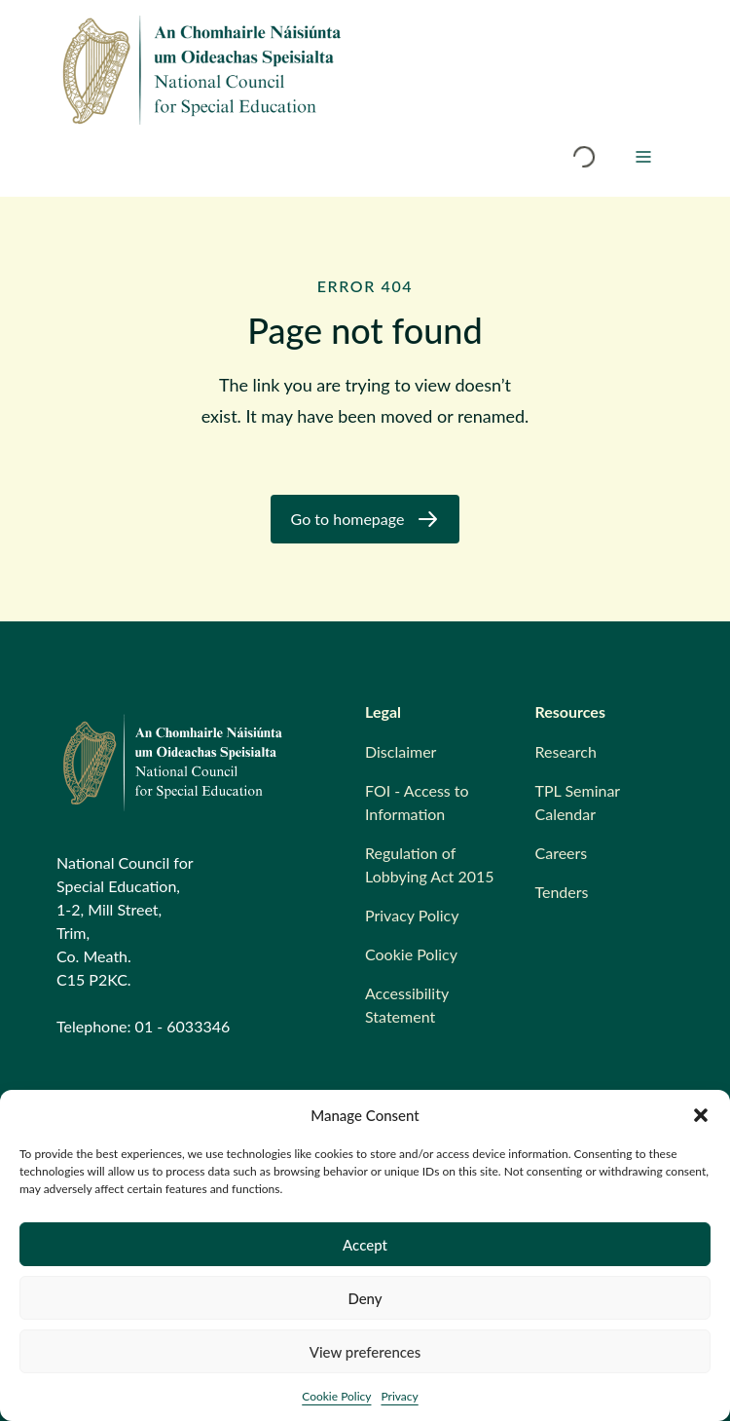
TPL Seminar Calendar (577, 802)
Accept (365, 1244)
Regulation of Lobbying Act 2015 (429, 864)
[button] (701, 1115)
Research (566, 751)
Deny (364, 1298)
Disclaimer (400, 751)
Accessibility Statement (407, 1005)
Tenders (562, 891)
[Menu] (643, 156)
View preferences (365, 1352)
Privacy (399, 1396)
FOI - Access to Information (417, 802)
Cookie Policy (336, 1396)
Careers (561, 852)
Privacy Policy (412, 915)
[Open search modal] (584, 156)
